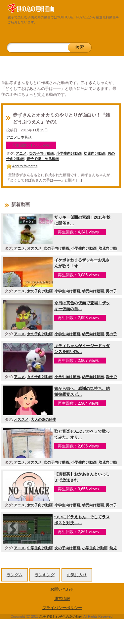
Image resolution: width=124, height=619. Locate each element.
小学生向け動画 (69, 153)
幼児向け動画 (94, 153)
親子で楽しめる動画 (42, 159)
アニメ (21, 153)
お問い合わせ (62, 589)
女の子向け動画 (41, 153)
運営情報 (62, 598)
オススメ (34, 248)
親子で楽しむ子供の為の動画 (60, 616)
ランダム (14, 575)
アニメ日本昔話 (19, 137)
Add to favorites (24, 166)
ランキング (45, 575)
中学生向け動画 (40, 548)
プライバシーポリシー (62, 608)
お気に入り (77, 575)
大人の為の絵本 (43, 419)
